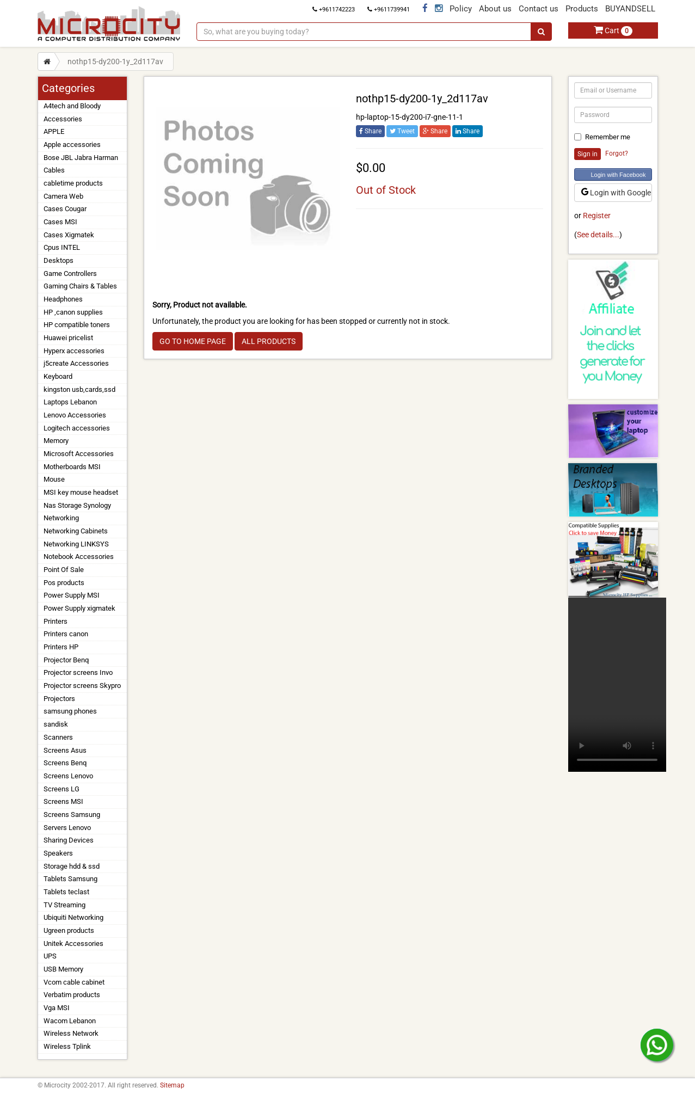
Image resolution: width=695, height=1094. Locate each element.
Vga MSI (57, 1008)
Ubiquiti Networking (73, 917)
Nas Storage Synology (77, 505)
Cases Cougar (65, 209)
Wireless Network (71, 1033)
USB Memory (63, 969)
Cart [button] (613, 30)
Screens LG (61, 789)
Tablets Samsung (70, 879)
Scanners (58, 737)
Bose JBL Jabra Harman (81, 157)
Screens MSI (63, 801)
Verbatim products (72, 995)
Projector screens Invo (78, 672)
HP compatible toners (77, 325)
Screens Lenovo (68, 776)
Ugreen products (69, 930)
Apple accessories (72, 144)
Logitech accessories (77, 428)
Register (597, 215)
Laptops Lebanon (70, 402)
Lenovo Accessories (75, 415)
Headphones (63, 299)
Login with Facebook (618, 174)
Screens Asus (65, 750)
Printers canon (66, 634)
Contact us (538, 9)
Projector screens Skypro (82, 685)
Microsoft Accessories (79, 454)
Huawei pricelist (68, 338)
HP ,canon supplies (73, 312)
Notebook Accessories (79, 556)
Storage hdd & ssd (72, 866)
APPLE (54, 131)
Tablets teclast (66, 892)
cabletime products (73, 183)
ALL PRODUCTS (269, 341)
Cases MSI (60, 222)
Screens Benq (65, 763)
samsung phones (70, 711)
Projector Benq (66, 660)
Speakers (58, 853)
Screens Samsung (72, 814)
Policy (461, 9)
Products (581, 9)
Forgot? (616, 153)
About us (495, 9)
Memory (56, 441)
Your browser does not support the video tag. (617, 685)
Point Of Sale (64, 570)
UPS (50, 956)
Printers (55, 621)
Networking (61, 518)
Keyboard (58, 376)
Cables (54, 170)
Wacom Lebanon (70, 1021)
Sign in (587, 154)
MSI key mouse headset (81, 492)
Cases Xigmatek (69, 235)
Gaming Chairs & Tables (80, 286)
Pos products (64, 583)
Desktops (58, 260)
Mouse (54, 479)
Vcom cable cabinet (74, 982)
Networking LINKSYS (76, 544)
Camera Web (63, 196)
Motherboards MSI (72, 467)
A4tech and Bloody (72, 106)
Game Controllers (70, 273)
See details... (598, 234)
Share (370, 131)
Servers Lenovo (67, 827)
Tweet (402, 131)
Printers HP (61, 647)
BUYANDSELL (630, 9)
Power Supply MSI (72, 595)
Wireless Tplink (67, 1046)
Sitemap (172, 1085)
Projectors (59, 698)
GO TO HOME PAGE (192, 341)
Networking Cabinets (76, 531)
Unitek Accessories (73, 943)
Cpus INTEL (62, 247)
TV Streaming (64, 905)
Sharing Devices (69, 840)
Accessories (63, 119)
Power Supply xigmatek (79, 608)
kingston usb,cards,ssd (79, 389)
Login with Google (616, 192)
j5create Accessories (76, 363)
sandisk (56, 724)
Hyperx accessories (74, 351)
